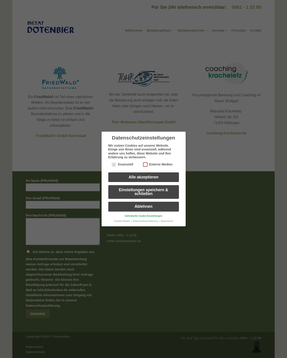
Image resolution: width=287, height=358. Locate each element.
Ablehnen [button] (143, 203)
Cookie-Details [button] (122, 217)
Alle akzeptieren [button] (143, 173)
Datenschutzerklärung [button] (145, 217)
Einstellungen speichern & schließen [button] (143, 188)
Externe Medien (157, 161)
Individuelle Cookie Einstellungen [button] (143, 212)
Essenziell (122, 161)
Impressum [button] (167, 217)
